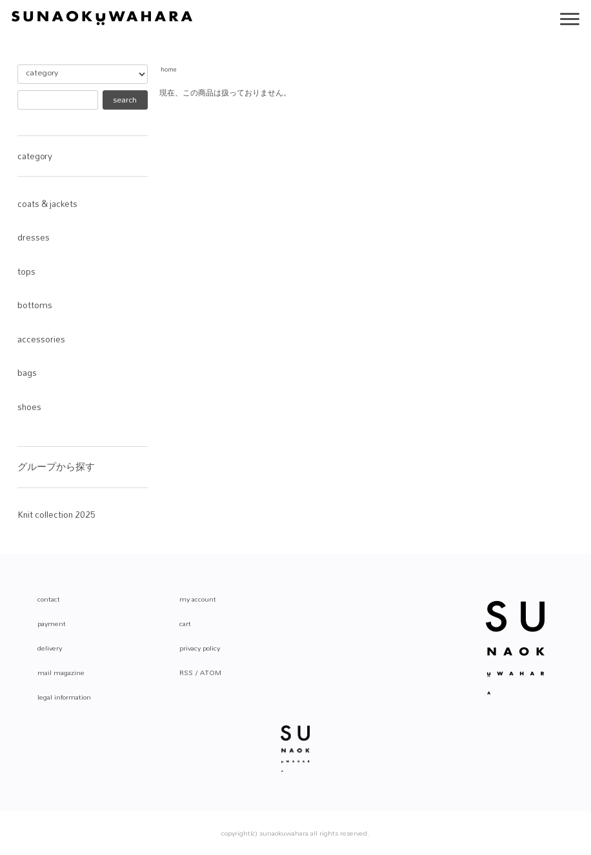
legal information (64, 697)
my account (197, 599)
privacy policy (199, 648)
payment (51, 623)
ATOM (210, 672)
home (169, 69)
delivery (49, 648)
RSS (186, 672)
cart (185, 623)
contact (48, 599)
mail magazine (61, 672)
